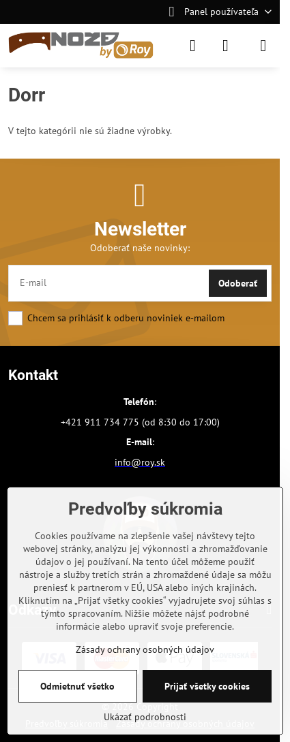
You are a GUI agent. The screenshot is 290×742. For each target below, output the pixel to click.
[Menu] (263, 45)
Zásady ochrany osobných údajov (145, 649)
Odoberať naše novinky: (140, 248)
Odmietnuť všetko (77, 686)
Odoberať (237, 283)
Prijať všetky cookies (207, 686)
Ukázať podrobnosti (145, 717)
